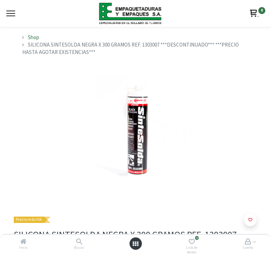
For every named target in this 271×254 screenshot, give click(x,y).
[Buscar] (79, 242)
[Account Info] (248, 242)
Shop (33, 37)
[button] (250, 219)
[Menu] (11, 13)
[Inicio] (23, 242)
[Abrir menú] (135, 244)
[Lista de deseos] (191, 242)
